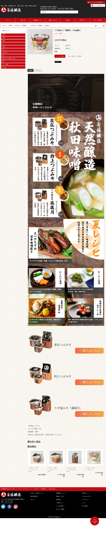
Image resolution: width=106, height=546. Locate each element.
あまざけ (5, 52)
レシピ (83, 503)
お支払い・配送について (37, 493)
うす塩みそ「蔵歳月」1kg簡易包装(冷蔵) (71, 469)
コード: (57, 45)
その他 (4, 67)
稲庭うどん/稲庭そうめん (9, 58)
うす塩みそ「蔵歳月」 (21, 25)
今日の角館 (85, 506)
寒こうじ (5, 49)
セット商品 (5, 64)
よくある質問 (59, 506)
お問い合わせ (52, 489)
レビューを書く (59, 33)
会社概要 (43, 489)
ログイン (33, 499)
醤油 (4, 40)
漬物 (4, 46)
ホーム (8, 20)
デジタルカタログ (86, 496)
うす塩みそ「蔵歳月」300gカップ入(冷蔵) (33, 469)
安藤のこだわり (53, 20)
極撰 (4, 35)
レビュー (38, 70)
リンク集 (35, 489)
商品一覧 (23, 20)
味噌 (10, 25)
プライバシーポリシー (24, 489)
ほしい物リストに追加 (74, 56)
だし (4, 43)
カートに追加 (60, 56)
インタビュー (85, 499)
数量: (56, 51)
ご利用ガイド (82, 20)
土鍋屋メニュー (86, 493)
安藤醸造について (38, 20)
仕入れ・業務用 (98, 20)
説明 (30, 70)
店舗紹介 (67, 20)
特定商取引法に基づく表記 (8, 489)
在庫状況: (57, 48)
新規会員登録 (34, 496)
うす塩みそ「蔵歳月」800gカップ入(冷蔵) (52, 469)
